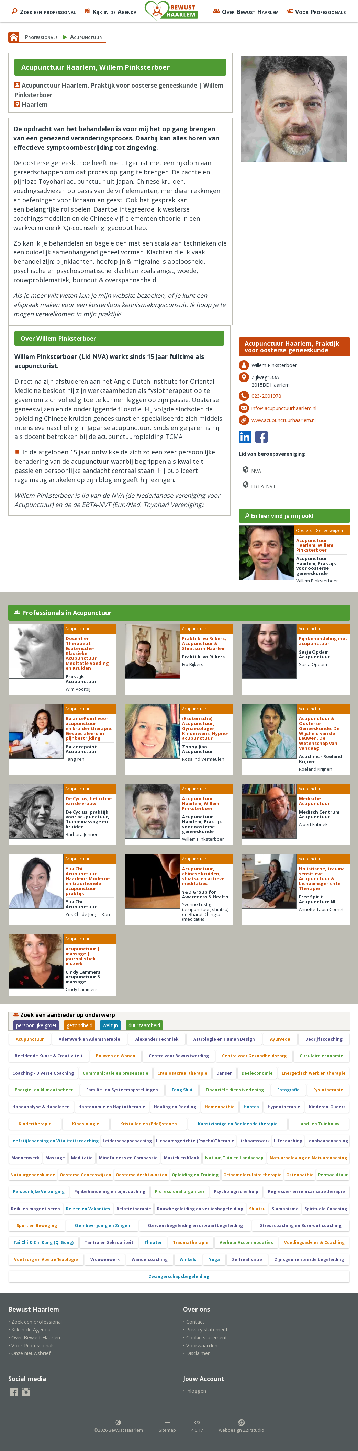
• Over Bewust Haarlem (35, 1337)
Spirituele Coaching (325, 1208)
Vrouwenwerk (105, 1259)
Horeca (251, 1106)
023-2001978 (266, 396)
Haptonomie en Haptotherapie (111, 1106)
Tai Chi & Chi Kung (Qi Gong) (43, 1242)
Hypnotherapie (284, 1106)
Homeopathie (220, 1106)
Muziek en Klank (181, 1157)
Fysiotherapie (328, 1089)
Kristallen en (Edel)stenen (148, 1123)
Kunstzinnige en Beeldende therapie (238, 1123)
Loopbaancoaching (327, 1140)
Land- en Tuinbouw (318, 1123)
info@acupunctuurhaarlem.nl (283, 408)
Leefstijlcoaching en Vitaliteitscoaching (54, 1140)
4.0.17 (197, 1426)
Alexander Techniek (156, 1039)
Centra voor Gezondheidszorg (254, 1055)
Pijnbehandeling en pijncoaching (109, 1191)
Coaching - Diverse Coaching (43, 1073)
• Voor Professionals (31, 1345)
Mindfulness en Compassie (128, 1157)
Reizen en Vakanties (88, 1208)
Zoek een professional (43, 11)
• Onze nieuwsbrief (29, 1353)
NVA (251, 469)
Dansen (224, 1073)
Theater (153, 1242)
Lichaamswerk (254, 1140)
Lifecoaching (288, 1140)
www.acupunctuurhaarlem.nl (283, 420)
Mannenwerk (25, 1157)
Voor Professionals (316, 11)
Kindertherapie (35, 1123)
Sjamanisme (285, 1208)
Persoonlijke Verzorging (39, 1191)
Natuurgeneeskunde (32, 1174)
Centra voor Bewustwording (179, 1055)
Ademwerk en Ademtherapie (89, 1039)
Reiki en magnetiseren (35, 1208)
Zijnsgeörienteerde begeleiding (309, 1259)
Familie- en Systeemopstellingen (122, 1089)
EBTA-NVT (259, 484)
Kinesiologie (85, 1123)
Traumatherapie (191, 1242)
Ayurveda (280, 1039)
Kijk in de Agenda (109, 11)
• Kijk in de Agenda (29, 1329)
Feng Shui (182, 1089)
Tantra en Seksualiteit (109, 1242)
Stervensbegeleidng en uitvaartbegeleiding (195, 1225)
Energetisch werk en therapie (314, 1073)
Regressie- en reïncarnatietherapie (306, 1191)
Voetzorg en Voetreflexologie (46, 1259)
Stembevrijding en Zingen (102, 1225)
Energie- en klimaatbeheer (44, 1089)
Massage (55, 1157)
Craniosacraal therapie (182, 1073)
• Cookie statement (205, 1337)
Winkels (188, 1259)
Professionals (41, 37)
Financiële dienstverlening (235, 1089)
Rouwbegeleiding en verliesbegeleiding (200, 1208)
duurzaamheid (144, 1025)
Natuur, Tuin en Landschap (234, 1157)
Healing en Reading (175, 1106)
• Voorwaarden (200, 1345)
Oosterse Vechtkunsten (141, 1174)
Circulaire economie (321, 1055)
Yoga (214, 1259)
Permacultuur (333, 1174)
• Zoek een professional (35, 1321)
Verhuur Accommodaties (246, 1242)
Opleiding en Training (195, 1174)
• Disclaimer (196, 1353)
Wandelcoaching (150, 1259)
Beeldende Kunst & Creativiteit (49, 1055)
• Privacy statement (205, 1329)
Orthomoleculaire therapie (252, 1174)
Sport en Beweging (36, 1225)
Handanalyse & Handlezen (41, 1106)
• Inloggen (194, 1390)
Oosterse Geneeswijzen (85, 1174)
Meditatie (82, 1157)
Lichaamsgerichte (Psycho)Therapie (195, 1140)
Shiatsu (257, 1208)
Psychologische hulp (236, 1191)
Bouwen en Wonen (115, 1055)
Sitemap (167, 1426)
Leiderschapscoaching (127, 1140)
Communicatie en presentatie (115, 1073)
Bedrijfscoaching (324, 1039)
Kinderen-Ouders (327, 1106)
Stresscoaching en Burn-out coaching (301, 1225)
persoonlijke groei (36, 1025)
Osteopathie (300, 1174)
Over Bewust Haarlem (246, 11)
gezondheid (79, 1025)
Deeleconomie (257, 1073)
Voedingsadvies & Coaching (314, 1242)
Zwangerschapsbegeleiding (179, 1276)
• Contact (193, 1321)
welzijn (110, 1025)
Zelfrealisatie (247, 1259)
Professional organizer (179, 1191)
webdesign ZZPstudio (241, 1426)
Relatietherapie (133, 1208)
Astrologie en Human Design (224, 1039)
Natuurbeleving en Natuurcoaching (308, 1157)
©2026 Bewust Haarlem (118, 1426)
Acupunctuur (86, 37)
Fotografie (288, 1089)
